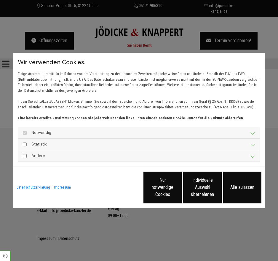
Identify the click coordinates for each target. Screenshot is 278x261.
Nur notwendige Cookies (121, 187)
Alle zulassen (234, 187)
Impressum (62, 187)
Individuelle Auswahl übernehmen (177, 187)
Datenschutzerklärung (33, 187)
